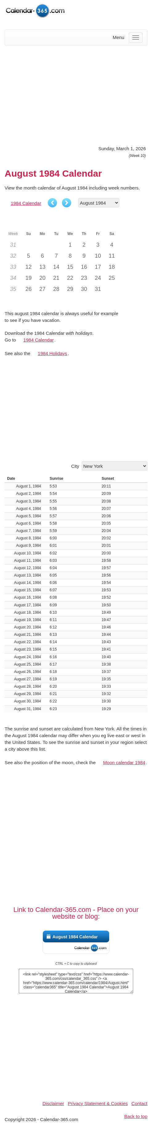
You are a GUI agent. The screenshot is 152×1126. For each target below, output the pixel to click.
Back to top (135, 1116)
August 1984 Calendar (75, 936)
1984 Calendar (26, 203)
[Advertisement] (76, 95)
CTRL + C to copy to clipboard (76, 963)
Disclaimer (53, 1103)
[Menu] (135, 37)
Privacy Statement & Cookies (98, 1103)
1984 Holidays (52, 353)
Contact (139, 1103)
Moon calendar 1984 (124, 762)
